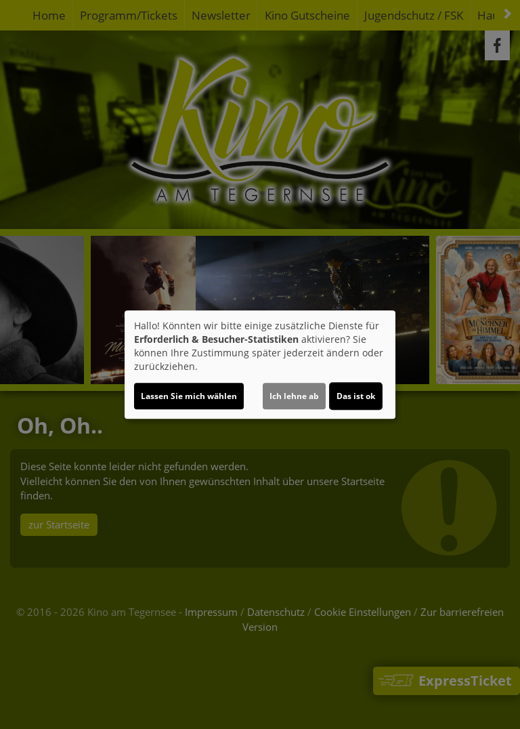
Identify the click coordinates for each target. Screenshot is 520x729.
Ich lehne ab (294, 396)
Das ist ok (356, 396)
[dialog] (260, 364)
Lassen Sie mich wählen (189, 396)
